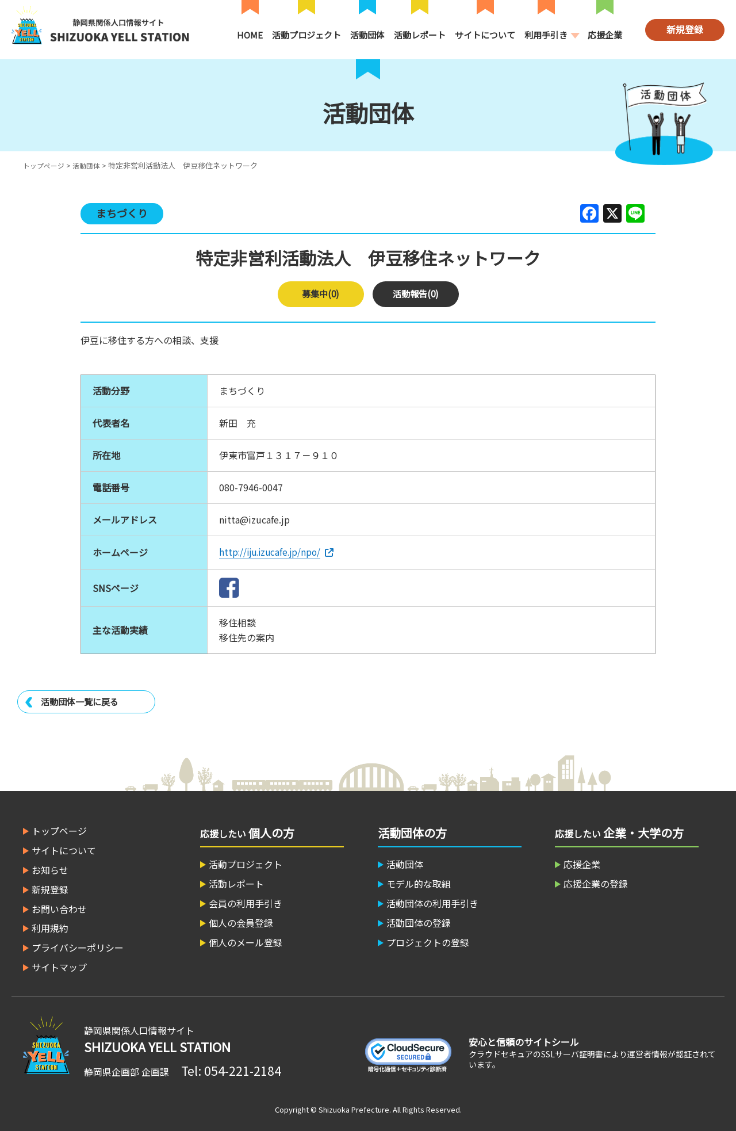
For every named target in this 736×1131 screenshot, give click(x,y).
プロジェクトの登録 (427, 942)
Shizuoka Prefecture (354, 1108)
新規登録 (684, 29)
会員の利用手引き (245, 903)
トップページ (45, 165)
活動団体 (367, 35)
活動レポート (420, 35)
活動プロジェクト (306, 35)
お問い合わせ (59, 908)
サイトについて (485, 35)
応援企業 (605, 35)
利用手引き (546, 35)
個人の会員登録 (241, 922)
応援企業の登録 (596, 883)
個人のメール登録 (245, 942)
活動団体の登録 (418, 922)
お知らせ (50, 869)
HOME (250, 35)
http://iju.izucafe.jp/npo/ (272, 552)
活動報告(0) (415, 293)
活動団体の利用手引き (432, 903)
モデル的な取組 (418, 883)
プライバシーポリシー (78, 947)
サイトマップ (59, 966)
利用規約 (50, 927)
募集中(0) (320, 293)
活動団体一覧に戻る (82, 701)
